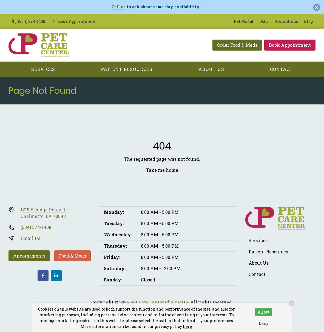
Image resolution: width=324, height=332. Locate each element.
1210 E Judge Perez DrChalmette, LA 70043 (44, 213)
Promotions (286, 21)
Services (43, 69)
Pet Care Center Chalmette (159, 302)
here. (188, 326)
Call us (119, 6)
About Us (211, 69)
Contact (281, 69)
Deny (263, 323)
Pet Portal (244, 21)
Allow (263, 312)
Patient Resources (126, 69)
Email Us (30, 238)
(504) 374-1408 (36, 227)
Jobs (264, 21)
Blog (308, 21)
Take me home (162, 170)
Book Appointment (290, 45)
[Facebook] (43, 275)
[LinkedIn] (56, 275)
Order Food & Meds (237, 45)
